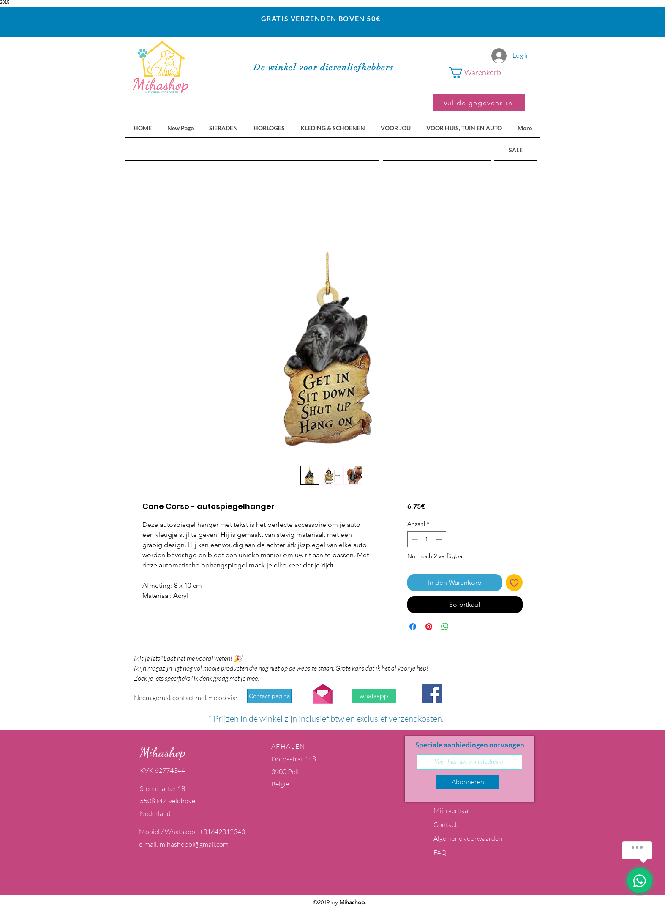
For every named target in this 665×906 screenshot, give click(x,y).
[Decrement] (414, 539)
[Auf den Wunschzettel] (514, 582)
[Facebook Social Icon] (432, 693)
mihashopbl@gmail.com (194, 844)
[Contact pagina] (269, 696)
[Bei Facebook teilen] (413, 626)
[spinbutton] (426, 539)
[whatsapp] (374, 696)
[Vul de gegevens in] (479, 102)
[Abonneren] (467, 782)
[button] (487, 72)
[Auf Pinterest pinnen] (429, 626)
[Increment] (439, 539)
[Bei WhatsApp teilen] (445, 626)
